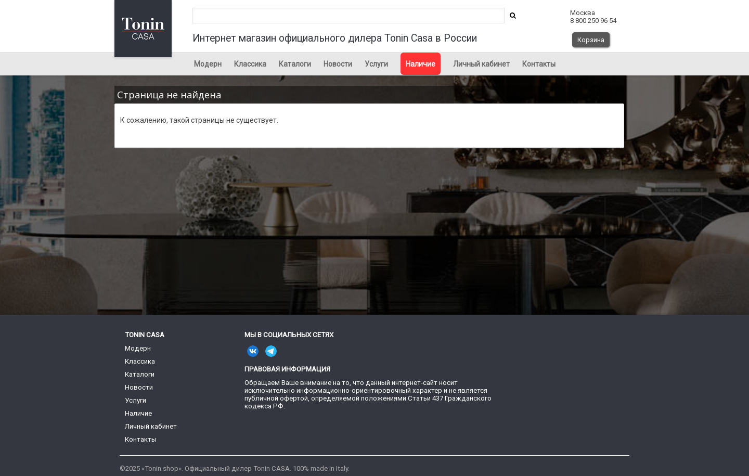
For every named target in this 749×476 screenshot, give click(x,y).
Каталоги (295, 64)
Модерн (208, 64)
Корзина (590, 40)
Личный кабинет (481, 64)
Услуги (376, 64)
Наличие (420, 64)
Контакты (539, 64)
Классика (250, 64)
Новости (338, 64)
